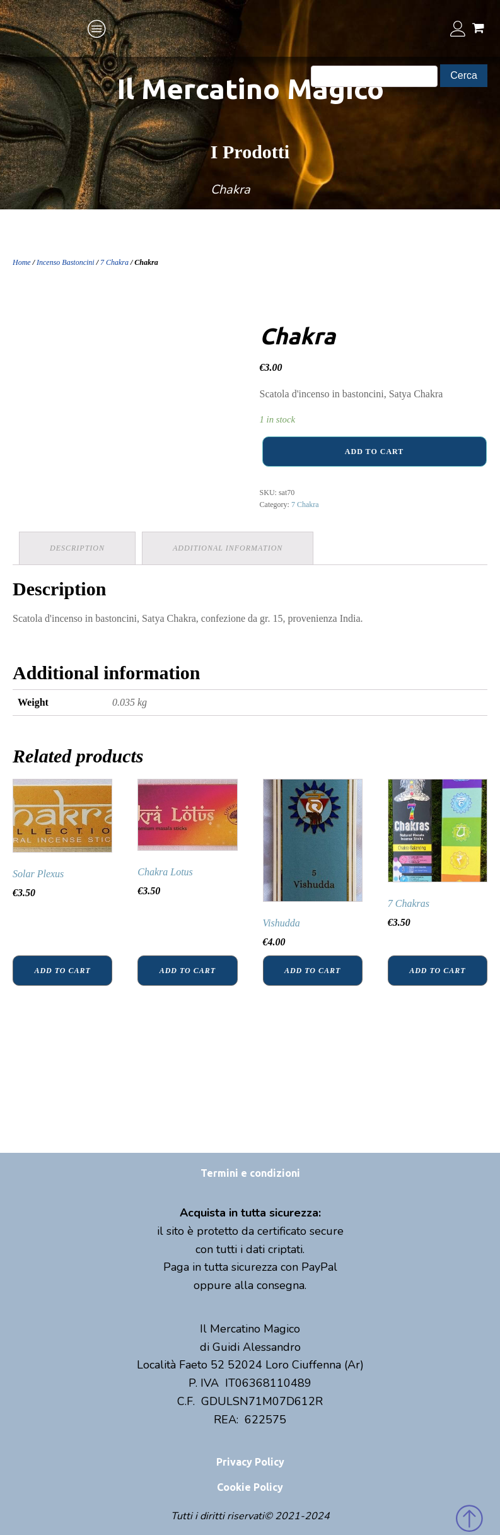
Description (77, 548)
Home (22, 262)
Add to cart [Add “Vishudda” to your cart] (312, 970)
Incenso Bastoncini (66, 262)
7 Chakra (114, 262)
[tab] (77, 548)
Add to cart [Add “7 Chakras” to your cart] (437, 970)
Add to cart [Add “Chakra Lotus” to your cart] (188, 970)
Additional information (227, 548)
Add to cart (374, 451)
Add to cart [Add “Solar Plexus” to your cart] (62, 970)
